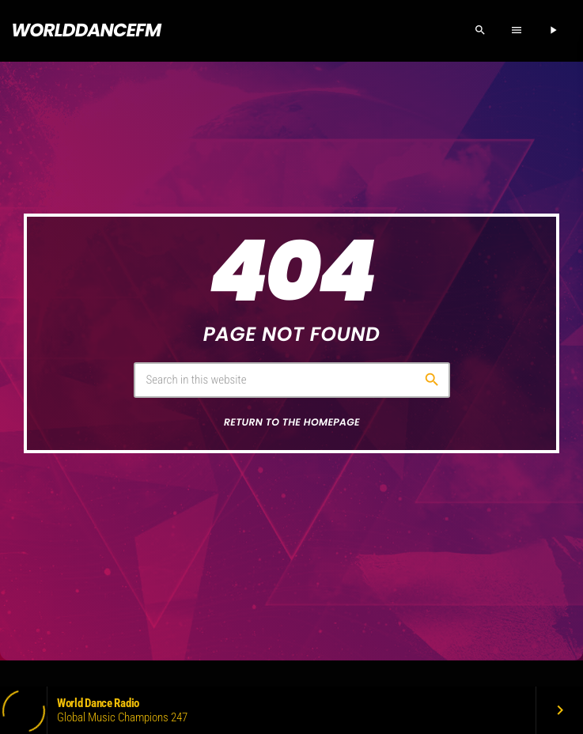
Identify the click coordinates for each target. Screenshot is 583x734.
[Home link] (86, 31)
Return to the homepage (292, 422)
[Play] (553, 30)
